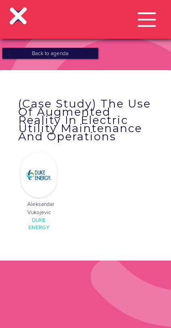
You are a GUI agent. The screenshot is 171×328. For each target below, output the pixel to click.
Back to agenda (50, 53)
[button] (147, 18)
